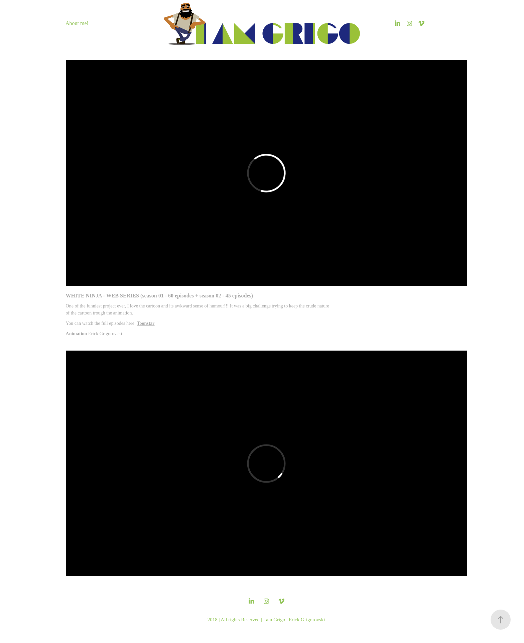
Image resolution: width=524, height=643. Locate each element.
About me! (77, 23)
